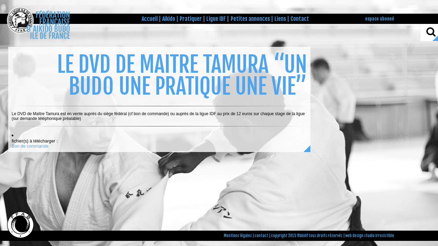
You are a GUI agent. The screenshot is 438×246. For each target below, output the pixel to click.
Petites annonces (250, 18)
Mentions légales (238, 235)
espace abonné (379, 19)
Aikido (168, 18)
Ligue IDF (216, 18)
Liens (280, 18)
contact (261, 235)
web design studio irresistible (369, 235)
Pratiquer (191, 18)
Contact (300, 18)
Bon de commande (30, 146)
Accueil (150, 18)
